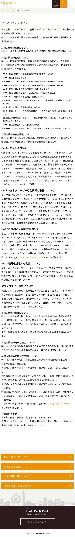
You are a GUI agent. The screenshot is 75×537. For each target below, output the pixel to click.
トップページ (6, 10)
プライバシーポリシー (33, 257)
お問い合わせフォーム (61, 403)
